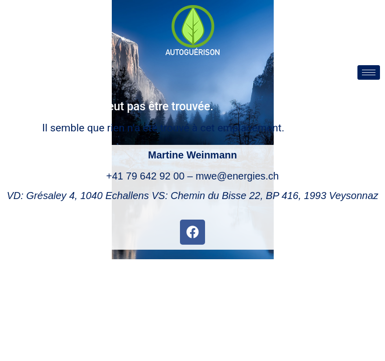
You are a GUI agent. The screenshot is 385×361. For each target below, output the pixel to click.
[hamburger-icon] (368, 72)
